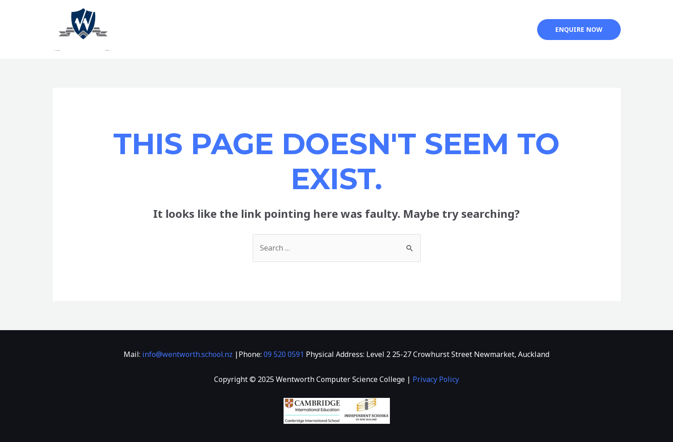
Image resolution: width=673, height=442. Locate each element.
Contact (442, 30)
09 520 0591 (284, 354)
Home (260, 30)
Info (336, 30)
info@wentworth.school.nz (187, 354)
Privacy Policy (436, 379)
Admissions (386, 30)
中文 (477, 30)
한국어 (510, 30)
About (295, 30)
